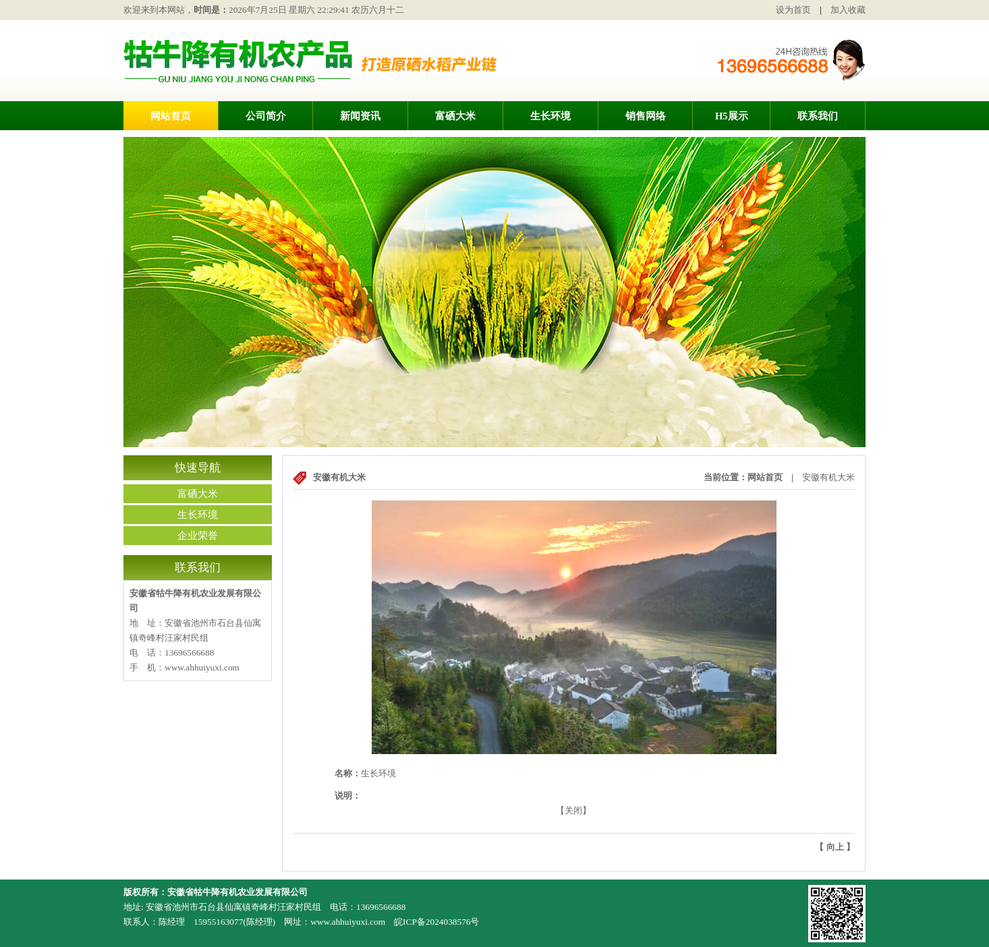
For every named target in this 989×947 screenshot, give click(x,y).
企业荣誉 (197, 535)
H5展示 (731, 116)
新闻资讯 (360, 116)
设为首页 (793, 10)
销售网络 (645, 116)
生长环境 (550, 116)
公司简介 (266, 116)
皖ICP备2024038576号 (436, 922)
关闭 (573, 810)
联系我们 (817, 116)
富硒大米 (455, 116)
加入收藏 (848, 10)
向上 (835, 847)
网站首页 (170, 116)
